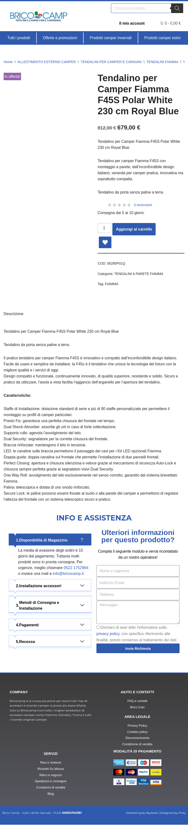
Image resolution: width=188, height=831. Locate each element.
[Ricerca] (177, 8)
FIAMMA (112, 286)
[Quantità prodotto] (105, 229)
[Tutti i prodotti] (18, 37)
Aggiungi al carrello (134, 231)
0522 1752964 (76, 573)
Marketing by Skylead (141, 819)
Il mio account (132, 23)
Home (8, 62)
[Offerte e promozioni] (59, 37)
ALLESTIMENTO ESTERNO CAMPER (46, 62)
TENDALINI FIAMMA (162, 62)
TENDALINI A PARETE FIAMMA (140, 275)
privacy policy (107, 640)
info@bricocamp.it (68, 579)
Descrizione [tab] (14, 316)
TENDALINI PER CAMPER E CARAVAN (111, 62)
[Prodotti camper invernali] (110, 37)
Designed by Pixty (172, 819)
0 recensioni (143, 206)
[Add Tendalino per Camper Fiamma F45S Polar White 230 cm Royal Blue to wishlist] (105, 244)
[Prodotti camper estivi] (162, 37)
